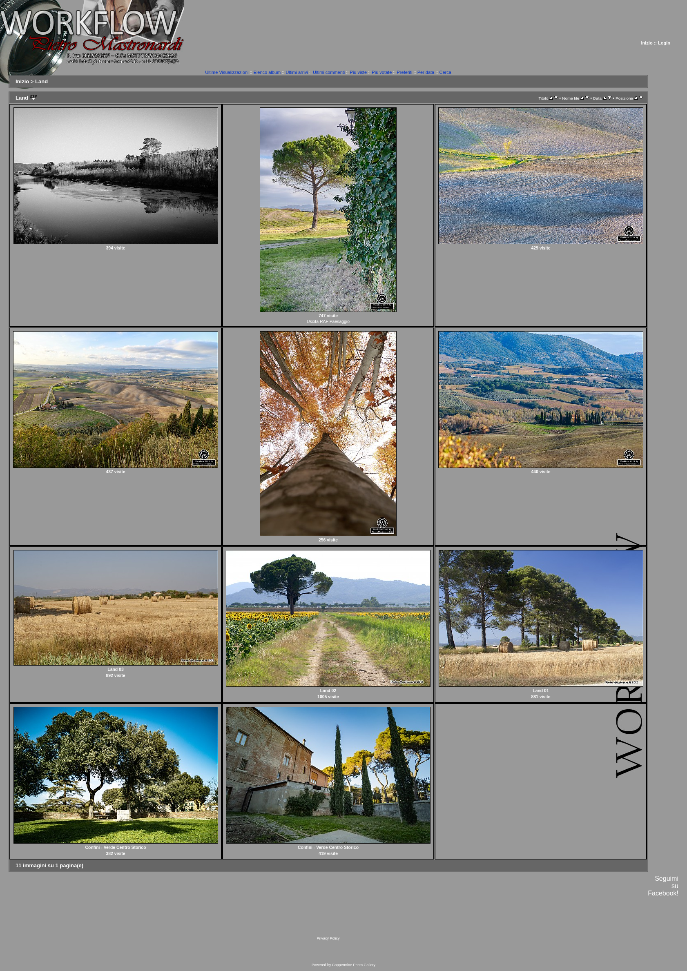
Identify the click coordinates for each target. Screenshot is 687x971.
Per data (426, 72)
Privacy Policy (328, 938)
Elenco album (267, 72)
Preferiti (405, 72)
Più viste (358, 72)
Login (664, 42)
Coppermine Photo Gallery (353, 965)
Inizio (647, 42)
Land (41, 81)
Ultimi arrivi (297, 72)
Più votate (382, 72)
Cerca (445, 72)
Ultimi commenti (329, 72)
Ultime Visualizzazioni (226, 72)
